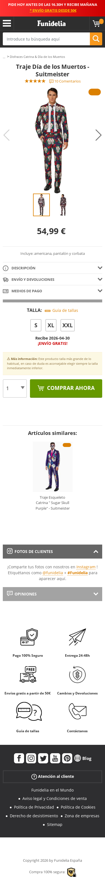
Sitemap (54, 824)
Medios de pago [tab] (22, 291)
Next (98, 135)
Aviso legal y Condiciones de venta (54, 798)
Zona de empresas (82, 815)
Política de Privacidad (34, 807)
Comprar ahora (70, 388)
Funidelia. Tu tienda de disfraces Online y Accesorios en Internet (52, 23)
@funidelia (53, 572)
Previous (6, 135)
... (4, 57)
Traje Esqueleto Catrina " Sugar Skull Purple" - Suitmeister (53, 503)
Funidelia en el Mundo (52, 790)
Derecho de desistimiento (34, 815)
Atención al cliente (52, 776)
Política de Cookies (78, 807)
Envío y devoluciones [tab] (28, 280)
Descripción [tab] (19, 268)
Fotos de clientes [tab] (30, 551)
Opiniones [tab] (22, 594)
